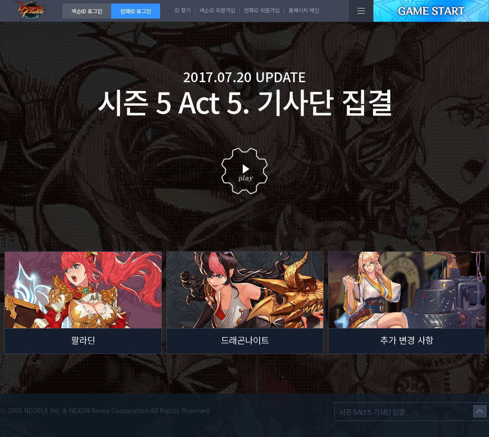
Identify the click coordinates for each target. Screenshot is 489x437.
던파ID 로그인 (135, 11)
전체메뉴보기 (361, 11)
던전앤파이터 (31, 11)
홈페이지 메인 (304, 10)
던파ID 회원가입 (262, 10)
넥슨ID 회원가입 (217, 10)
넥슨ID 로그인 (87, 11)
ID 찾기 (183, 10)
